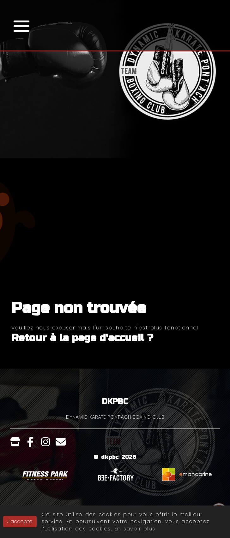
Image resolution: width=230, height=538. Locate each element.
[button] (21, 25)
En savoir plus (134, 528)
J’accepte (20, 521)
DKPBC (115, 401)
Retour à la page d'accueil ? (82, 338)
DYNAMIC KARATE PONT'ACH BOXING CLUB (115, 417)
